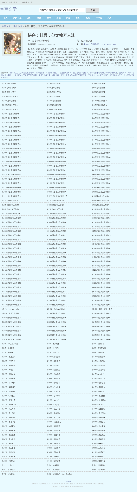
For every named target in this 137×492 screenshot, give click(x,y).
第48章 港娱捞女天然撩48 (56, 266)
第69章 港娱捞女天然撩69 (56, 296)
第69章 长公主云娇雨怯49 (101, 179)
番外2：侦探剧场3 (8, 470)
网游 (68, 18)
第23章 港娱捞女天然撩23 (11, 231)
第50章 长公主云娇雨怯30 (56, 153)
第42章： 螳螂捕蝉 (99, 400)
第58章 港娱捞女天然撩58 (101, 279)
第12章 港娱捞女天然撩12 (56, 214)
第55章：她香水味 (98, 418)
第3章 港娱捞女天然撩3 (55, 201)
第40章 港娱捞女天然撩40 (101, 253)
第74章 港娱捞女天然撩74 (11, 305)
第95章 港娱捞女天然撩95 (56, 339)
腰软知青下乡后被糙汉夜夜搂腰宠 (73, 75)
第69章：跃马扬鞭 (53, 439)
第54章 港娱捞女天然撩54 (56, 274)
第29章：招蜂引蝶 (53, 383)
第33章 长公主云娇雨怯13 (101, 127)
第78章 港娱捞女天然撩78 (101, 313)
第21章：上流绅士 (98, 370)
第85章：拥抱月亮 (98, 461)
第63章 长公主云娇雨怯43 (101, 170)
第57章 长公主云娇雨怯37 (101, 162)
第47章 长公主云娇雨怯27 (56, 148)
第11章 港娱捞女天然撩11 (11, 214)
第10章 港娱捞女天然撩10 (101, 209)
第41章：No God (53, 400)
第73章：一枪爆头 (98, 444)
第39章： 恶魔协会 (99, 396)
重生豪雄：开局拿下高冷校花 (26, 75)
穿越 (58, 18)
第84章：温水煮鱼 (53, 461)
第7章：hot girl (7, 352)
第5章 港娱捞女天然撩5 (10, 205)
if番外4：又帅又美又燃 (10, 313)
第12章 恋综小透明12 (99, 96)
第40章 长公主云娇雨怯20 (11, 140)
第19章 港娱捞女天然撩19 (101, 222)
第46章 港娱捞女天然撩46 (101, 261)
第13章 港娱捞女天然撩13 (101, 214)
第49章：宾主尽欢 (8, 413)
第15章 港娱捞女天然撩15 (56, 218)
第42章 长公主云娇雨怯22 (101, 140)
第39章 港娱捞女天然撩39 (56, 253)
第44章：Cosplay (53, 404)
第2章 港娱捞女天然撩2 (10, 201)
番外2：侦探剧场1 (53, 465)
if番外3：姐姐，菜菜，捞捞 (102, 309)
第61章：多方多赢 (98, 426)
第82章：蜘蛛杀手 (98, 457)
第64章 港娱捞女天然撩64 (101, 287)
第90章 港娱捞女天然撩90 (101, 331)
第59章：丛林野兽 (8, 426)
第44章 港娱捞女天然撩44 (11, 261)
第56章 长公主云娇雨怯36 (56, 162)
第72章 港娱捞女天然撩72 (56, 300)
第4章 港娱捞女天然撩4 (100, 201)
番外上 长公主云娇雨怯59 (11, 196)
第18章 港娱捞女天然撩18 (56, 222)
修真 (39, 18)
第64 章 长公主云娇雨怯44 (11, 175)
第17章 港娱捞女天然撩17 (11, 222)
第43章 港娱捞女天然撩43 (101, 257)
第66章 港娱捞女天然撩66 (56, 292)
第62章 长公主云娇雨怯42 (56, 170)
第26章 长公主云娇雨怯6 (56, 118)
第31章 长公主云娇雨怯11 (11, 127)
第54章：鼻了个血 (53, 418)
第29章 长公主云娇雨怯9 (56, 122)
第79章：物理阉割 (98, 452)
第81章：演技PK (53, 457)
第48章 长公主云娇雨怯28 (101, 148)
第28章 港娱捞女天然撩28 (101, 235)
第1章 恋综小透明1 (9, 83)
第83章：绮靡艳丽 (8, 461)
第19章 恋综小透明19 (9, 109)
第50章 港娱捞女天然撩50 (11, 270)
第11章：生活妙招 (53, 357)
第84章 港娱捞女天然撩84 (101, 322)
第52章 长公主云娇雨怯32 (11, 157)
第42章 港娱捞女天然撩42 (56, 257)
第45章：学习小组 (98, 404)
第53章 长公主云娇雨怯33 (56, 157)
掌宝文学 (8, 9)
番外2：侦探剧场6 (8, 474)
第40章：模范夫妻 (8, 400)
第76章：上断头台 (98, 448)
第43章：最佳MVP (9, 404)
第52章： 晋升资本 (99, 413)
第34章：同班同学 (8, 391)
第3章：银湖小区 (98, 344)
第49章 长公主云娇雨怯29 (11, 153)
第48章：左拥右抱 (98, 409)
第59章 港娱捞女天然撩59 (11, 283)
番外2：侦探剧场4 (53, 470)
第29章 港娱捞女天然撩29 (11, 240)
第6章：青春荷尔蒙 (99, 348)
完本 (110, 18)
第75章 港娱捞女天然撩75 (56, 305)
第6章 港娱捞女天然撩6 (55, 205)
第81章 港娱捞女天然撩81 (101, 318)
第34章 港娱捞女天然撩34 (101, 244)
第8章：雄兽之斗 (53, 352)
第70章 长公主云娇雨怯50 (11, 183)
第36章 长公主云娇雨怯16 (101, 131)
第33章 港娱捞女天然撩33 (56, 244)
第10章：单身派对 (8, 357)
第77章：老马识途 (8, 452)
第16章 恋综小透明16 (9, 105)
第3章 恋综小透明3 (99, 83)
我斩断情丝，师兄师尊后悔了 (47, 73)
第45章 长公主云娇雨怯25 (101, 144)
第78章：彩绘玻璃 (53, 452)
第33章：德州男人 (98, 387)
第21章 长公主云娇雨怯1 (101, 109)
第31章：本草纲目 (8, 387)
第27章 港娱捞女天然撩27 (56, 235)
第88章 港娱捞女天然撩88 (11, 331)
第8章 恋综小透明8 (54, 92)
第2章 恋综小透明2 (54, 83)
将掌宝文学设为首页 (9, 2)
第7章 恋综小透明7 (9, 92)
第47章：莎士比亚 (53, 409)
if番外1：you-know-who (10, 309)
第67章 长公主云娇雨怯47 (11, 179)
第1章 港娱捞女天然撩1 (100, 196)
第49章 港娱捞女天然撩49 (101, 266)
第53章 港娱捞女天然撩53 (11, 274)
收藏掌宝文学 (27, 2)
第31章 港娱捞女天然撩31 (101, 240)
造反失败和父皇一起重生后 (49, 75)
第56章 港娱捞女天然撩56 (11, 279)
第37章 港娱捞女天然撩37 (101, 248)
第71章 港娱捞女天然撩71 (11, 300)
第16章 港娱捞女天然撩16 (101, 218)
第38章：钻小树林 (53, 396)
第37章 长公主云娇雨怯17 (11, 135)
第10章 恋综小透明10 (9, 96)
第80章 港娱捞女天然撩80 (56, 318)
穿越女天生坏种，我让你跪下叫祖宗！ (74, 73)
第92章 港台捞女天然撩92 (56, 335)
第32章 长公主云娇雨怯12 (56, 127)
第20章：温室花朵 (53, 370)
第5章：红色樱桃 (53, 348)
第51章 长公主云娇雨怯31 (101, 153)
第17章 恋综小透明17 (54, 105)
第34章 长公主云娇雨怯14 (11, 131)
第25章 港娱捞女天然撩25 (101, 231)
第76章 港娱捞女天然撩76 (101, 305)
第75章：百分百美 (53, 448)
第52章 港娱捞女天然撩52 (101, 270)
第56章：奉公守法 (8, 422)
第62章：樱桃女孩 (8, 431)
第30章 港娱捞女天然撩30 (56, 240)
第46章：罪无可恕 (8, 409)
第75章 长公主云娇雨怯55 (101, 188)
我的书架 (17, 18)
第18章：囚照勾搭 (98, 365)
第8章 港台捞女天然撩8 (10, 209)
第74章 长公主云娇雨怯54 (56, 188)
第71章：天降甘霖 (8, 444)
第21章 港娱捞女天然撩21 (56, 227)
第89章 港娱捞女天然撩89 (56, 331)
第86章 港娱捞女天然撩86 (56, 326)
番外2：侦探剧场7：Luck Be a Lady (99, 44)
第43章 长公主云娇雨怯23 (11, 144)
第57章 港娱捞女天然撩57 (56, 279)
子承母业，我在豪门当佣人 (98, 75)
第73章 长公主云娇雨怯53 (11, 188)
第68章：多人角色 (8, 439)
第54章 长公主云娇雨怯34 (101, 157)
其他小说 (17, 26)
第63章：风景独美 (53, 431)
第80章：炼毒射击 (8, 457)
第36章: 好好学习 (98, 391)
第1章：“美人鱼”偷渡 (10, 344)
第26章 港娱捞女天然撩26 (11, 235)
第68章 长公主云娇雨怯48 (56, 179)
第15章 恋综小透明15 (99, 101)
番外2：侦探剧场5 (98, 470)
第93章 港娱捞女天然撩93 (101, 335)
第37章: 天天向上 (8, 396)
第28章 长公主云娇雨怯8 (11, 122)
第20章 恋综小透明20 (54, 109)
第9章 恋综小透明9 (99, 92)
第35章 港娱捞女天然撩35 (11, 248)
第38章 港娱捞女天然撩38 (11, 253)
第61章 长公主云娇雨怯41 (11, 170)
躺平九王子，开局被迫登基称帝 (22, 73)
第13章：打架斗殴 (8, 361)
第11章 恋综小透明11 (54, 96)
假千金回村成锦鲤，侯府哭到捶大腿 (103, 73)
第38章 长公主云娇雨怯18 (56, 135)
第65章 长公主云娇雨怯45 (56, 175)
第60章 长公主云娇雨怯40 (101, 166)
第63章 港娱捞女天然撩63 (56, 287)
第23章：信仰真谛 (53, 374)
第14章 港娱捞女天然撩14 (11, 218)
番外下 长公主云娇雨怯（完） (58, 196)
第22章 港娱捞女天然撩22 (101, 227)
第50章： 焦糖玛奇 (54, 413)
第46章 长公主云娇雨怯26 (11, 148)
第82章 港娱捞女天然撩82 (11, 322)
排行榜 (99, 18)
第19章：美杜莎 (8, 370)
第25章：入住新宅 (8, 378)
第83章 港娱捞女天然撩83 (56, 322)
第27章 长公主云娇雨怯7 (101, 118)
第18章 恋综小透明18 (99, 105)
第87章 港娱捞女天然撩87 (101, 326)
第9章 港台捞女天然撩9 (55, 209)
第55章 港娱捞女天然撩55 (101, 274)
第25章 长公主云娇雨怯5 (11, 118)
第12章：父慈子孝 (98, 357)
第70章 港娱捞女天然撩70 (101, 296)
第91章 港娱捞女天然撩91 (11, 335)
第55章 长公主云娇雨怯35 (11, 162)
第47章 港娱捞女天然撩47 (11, 266)
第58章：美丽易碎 (98, 422)
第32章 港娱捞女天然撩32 (11, 244)
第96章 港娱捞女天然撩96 (101, 339)
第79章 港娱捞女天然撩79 (11, 318)
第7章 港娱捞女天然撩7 (100, 205)
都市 (49, 18)
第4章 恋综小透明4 (9, 88)
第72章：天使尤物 (53, 444)
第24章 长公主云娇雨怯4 (101, 114)
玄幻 (29, 18)
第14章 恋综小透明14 (54, 101)
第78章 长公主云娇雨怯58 (101, 192)
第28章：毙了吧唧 (8, 383)
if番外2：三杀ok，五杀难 (56, 309)
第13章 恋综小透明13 (9, 101)
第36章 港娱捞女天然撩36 (56, 248)
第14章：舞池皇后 (53, 361)
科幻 (78, 18)
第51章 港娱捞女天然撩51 (56, 270)
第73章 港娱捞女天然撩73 (101, 300)
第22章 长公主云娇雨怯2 (11, 114)
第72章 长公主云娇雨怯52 (101, 183)
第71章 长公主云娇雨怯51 (56, 183)
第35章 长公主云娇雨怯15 (56, 131)
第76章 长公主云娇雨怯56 (11, 192)
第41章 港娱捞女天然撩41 (11, 257)
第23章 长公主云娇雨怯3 (56, 114)
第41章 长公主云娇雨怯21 (56, 140)
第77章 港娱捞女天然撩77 (56, 313)
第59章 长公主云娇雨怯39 (56, 166)
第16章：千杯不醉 (8, 365)
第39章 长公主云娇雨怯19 (101, 135)
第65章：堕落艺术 (8, 435)
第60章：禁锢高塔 (53, 426)
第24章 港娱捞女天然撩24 (56, 231)
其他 (88, 18)
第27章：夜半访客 (98, 378)
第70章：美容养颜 (98, 439)
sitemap (68, 481)
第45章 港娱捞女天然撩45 (56, 261)
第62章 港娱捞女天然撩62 (11, 287)
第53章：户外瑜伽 (8, 418)
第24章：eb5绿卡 (98, 374)
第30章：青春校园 (98, 383)
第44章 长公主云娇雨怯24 (56, 144)
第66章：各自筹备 (53, 435)
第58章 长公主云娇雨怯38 (11, 166)
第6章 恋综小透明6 (99, 88)
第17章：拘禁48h (53, 365)
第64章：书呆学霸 (98, 431)
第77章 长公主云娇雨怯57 (56, 192)
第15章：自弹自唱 (98, 361)
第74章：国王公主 (8, 448)
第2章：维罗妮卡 (53, 344)
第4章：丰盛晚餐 (8, 348)
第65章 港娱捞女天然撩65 (11, 292)
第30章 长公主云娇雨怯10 (101, 122)
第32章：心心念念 (53, 387)
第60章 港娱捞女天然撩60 (56, 283)
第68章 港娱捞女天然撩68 (11, 296)
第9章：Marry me (98, 352)
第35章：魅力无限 (53, 391)
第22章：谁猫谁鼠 (8, 374)
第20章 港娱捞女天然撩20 (11, 227)
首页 (5, 18)
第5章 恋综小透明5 (54, 88)
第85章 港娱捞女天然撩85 (11, 326)
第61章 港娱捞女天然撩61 (101, 283)
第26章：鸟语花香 (53, 378)
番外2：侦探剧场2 (98, 465)
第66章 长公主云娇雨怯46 (101, 175)
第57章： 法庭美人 (54, 422)
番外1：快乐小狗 (8, 465)
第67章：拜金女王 (98, 435)
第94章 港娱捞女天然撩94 (11, 339)
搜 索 (93, 10)
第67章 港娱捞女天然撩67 (101, 292)
